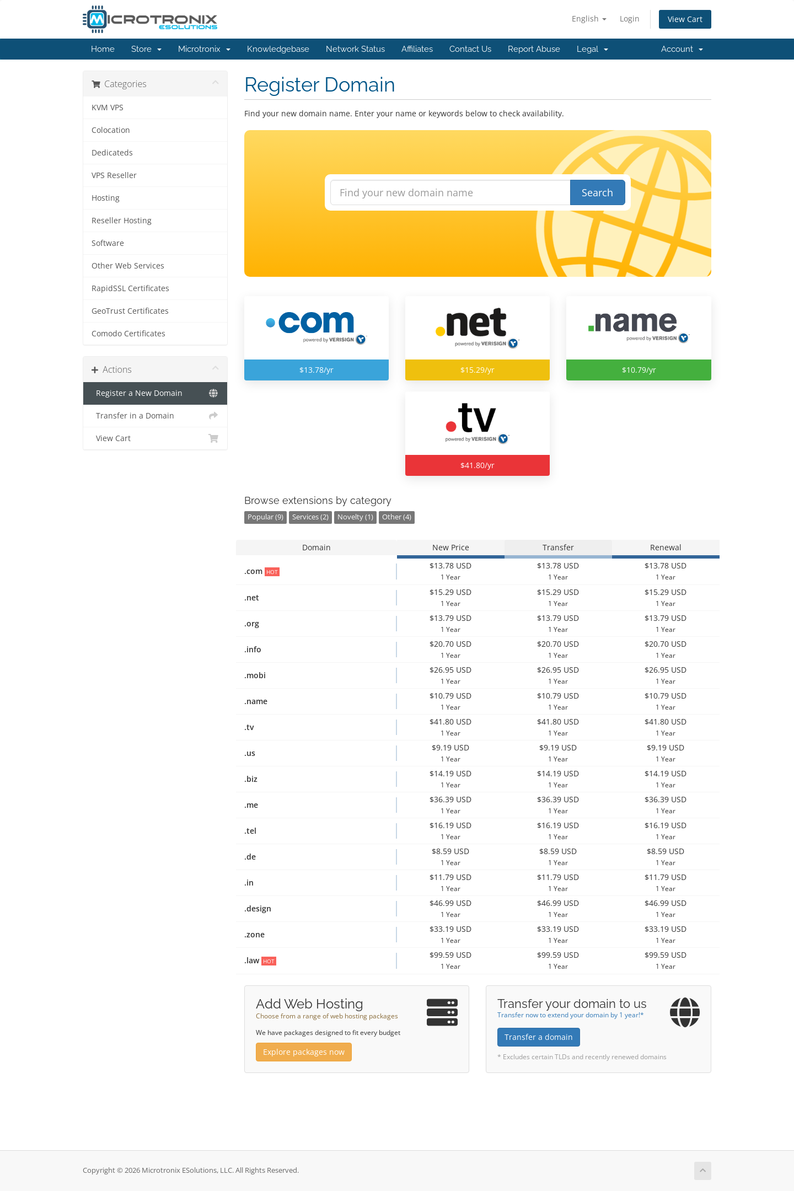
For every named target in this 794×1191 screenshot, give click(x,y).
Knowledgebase (278, 49)
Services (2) (310, 517)
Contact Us (470, 49)
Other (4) (396, 517)
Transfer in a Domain (155, 415)
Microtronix (204, 49)
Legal (592, 49)
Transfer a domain (539, 1037)
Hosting (106, 198)
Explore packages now (304, 1052)
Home (103, 49)
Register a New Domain (155, 393)
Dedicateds (112, 153)
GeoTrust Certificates (130, 311)
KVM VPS (108, 107)
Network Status (355, 49)
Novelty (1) (355, 517)
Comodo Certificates (128, 334)
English (589, 18)
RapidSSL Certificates (130, 288)
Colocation (111, 130)
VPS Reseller (114, 175)
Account (682, 49)
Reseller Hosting (122, 221)
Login (630, 18)
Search (597, 192)
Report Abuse (534, 49)
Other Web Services (128, 266)
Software (108, 243)
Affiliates (417, 49)
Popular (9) (265, 517)
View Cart (685, 19)
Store (146, 49)
